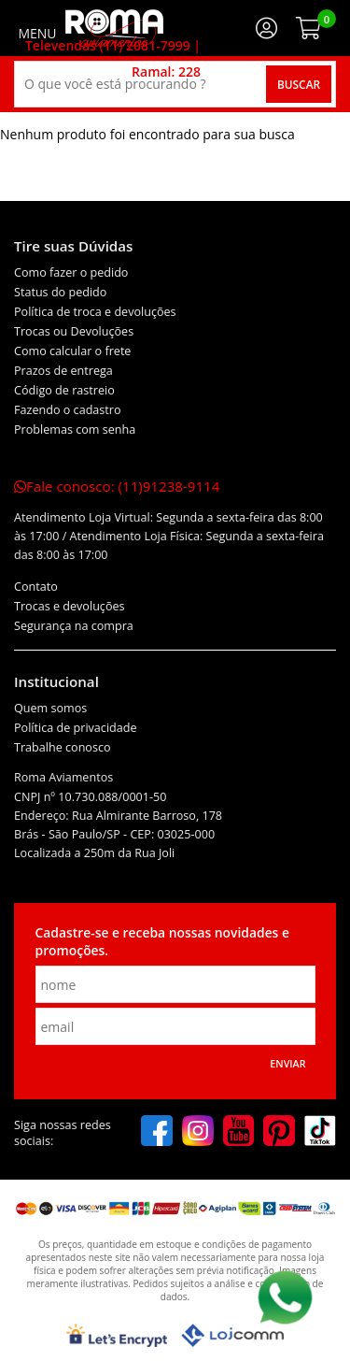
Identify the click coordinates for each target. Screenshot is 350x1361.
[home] (114, 28)
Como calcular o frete (72, 351)
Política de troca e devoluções (95, 312)
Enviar (287, 1063)
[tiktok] (320, 1133)
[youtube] (239, 1133)
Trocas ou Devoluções (73, 331)
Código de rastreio (64, 390)
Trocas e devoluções (69, 606)
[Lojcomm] (232, 1335)
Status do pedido (60, 292)
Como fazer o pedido (71, 272)
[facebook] (157, 1133)
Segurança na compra (73, 626)
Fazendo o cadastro (67, 410)
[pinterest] (279, 1133)
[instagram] (198, 1133)
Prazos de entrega (63, 371)
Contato (36, 587)
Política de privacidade (75, 728)
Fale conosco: (116, 486)
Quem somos (50, 708)
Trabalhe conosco (62, 747)
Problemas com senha (74, 429)
